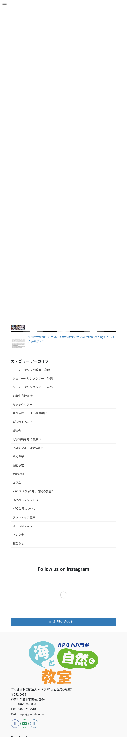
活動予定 (18, 465)
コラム (16, 482)
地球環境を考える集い (26, 439)
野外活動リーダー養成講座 (29, 413)
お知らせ (18, 543)
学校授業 (18, 456)
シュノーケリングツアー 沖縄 (32, 378)
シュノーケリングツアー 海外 (32, 387)
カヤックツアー (22, 404)
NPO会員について (24, 508)
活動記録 (18, 474)
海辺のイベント (22, 422)
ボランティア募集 (23, 517)
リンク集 (18, 535)
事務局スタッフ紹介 (25, 500)
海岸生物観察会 (22, 396)
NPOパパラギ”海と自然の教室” (32, 491)
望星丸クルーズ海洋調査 (28, 448)
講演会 (16, 430)
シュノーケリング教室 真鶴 (31, 370)
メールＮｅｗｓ (22, 526)
